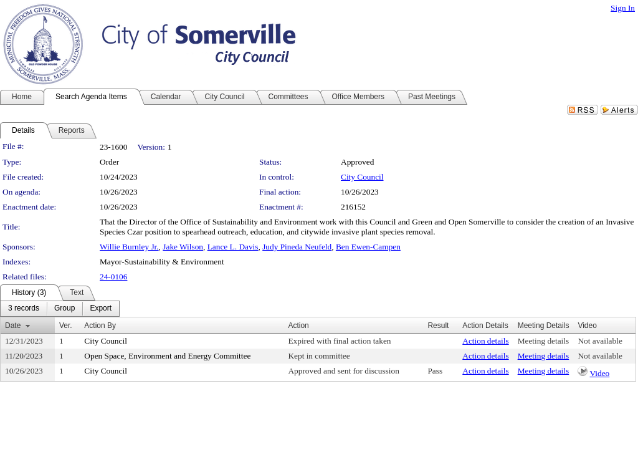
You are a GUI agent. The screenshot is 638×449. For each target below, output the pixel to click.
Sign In (623, 7)
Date (13, 325)
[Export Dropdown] (100, 308)
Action (298, 325)
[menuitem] (24, 308)
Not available (600, 340)
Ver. (65, 325)
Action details (485, 340)
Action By (100, 325)
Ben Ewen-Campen (368, 246)
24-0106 (113, 276)
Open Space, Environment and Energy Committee (167, 355)
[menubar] (60, 309)
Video (599, 373)
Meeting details (543, 340)
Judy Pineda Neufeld (296, 246)
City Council (362, 176)
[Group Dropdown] (64, 308)
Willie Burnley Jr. (129, 246)
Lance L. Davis (233, 246)
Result (438, 325)
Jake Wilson (183, 246)
